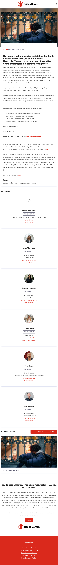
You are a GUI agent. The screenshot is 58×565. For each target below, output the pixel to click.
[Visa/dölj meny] (2, 4)
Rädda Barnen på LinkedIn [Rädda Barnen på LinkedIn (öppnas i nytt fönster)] (29, 553)
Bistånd (11, 183)
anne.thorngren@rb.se (33, 136)
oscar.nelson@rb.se (29, 378)
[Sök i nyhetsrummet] (55, 4)
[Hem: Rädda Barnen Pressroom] (29, 4)
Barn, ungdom (32, 183)
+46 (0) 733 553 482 (29, 340)
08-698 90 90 (29, 222)
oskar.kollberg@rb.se (29, 418)
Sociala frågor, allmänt (21, 183)
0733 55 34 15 (29, 421)
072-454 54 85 (29, 381)
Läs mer (29, 520)
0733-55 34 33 (29, 303)
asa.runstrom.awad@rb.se (29, 300)
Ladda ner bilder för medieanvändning (43, 432)
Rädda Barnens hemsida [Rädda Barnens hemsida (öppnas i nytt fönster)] (29, 548)
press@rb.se (29, 220)
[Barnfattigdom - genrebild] (29, 452)
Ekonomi (5, 183)
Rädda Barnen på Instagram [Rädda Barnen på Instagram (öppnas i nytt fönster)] (29, 550)
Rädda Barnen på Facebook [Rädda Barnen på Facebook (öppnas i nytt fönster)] (29, 555)
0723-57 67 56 (29, 263)
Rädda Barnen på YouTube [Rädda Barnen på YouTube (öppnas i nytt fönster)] (29, 558)
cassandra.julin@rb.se (29, 338)
